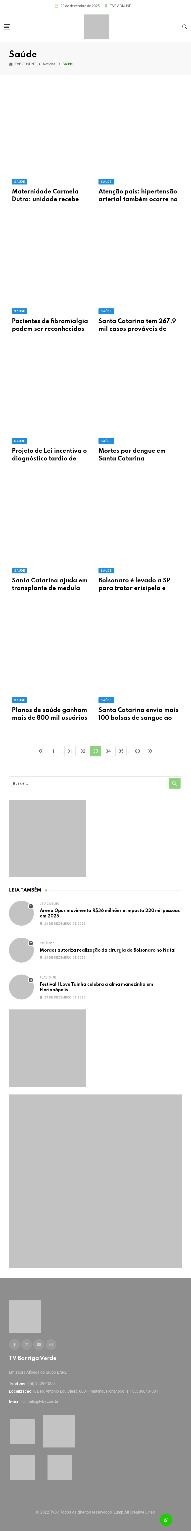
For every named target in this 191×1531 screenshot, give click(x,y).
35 (122, 751)
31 (68, 751)
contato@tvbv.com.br (40, 1401)
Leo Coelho (50, 904)
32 (82, 751)
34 (108, 751)
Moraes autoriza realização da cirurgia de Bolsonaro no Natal (108, 951)
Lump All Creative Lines (134, 1512)
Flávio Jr (48, 978)
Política (47, 944)
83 (139, 751)
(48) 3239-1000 (41, 1384)
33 (95, 751)
